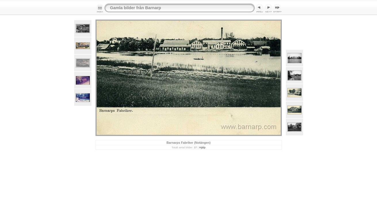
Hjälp (202, 147)
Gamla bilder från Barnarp (135, 7)
